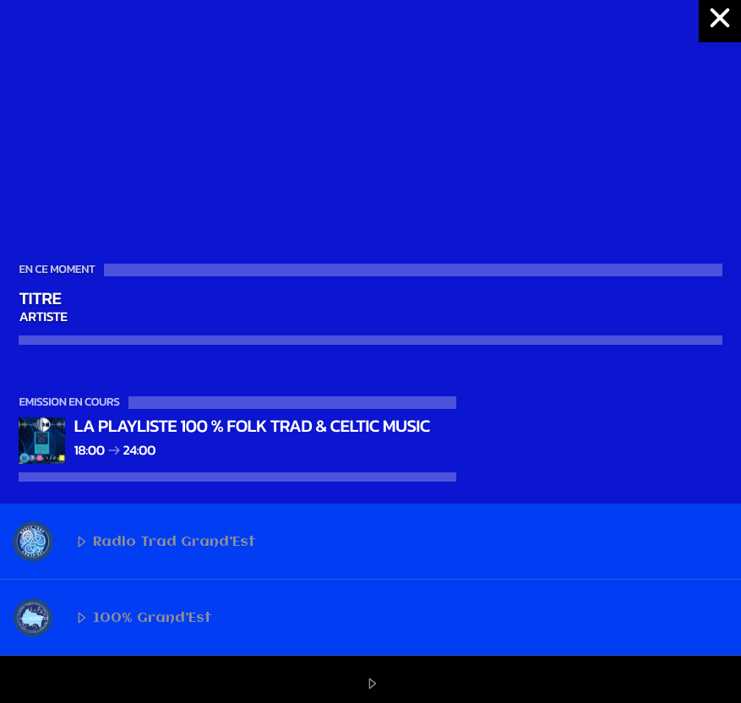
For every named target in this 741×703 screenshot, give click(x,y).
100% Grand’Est (112, 618)
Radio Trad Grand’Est (134, 541)
